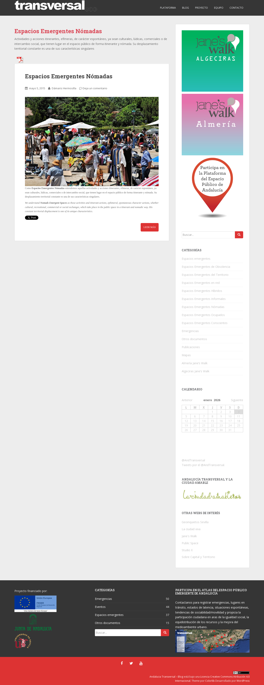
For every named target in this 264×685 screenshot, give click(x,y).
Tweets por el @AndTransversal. (203, 465)
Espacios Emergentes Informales (204, 299)
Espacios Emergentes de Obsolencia (206, 267)
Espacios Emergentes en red (201, 283)
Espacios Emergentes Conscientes (204, 323)
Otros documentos (194, 339)
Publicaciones (191, 347)
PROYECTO (201, 7)
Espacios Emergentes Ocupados (203, 315)
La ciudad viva (191, 529)
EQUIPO (218, 7)
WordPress (243, 681)
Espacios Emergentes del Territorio (205, 275)
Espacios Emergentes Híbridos (202, 291)
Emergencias (190, 331)
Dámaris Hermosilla (64, 88)
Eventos (100, 607)
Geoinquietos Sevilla (195, 522)
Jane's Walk (189, 536)
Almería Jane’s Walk (194, 363)
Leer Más (150, 227)
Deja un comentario (95, 88)
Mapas (186, 355)
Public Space (190, 543)
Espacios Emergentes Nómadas (68, 76)
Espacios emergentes (196, 259)
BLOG (185, 7)
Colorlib (210, 681)
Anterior (187, 400)
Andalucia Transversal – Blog (166, 676)
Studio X (187, 550)
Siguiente (237, 400)
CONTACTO (236, 7)
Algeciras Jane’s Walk (195, 371)
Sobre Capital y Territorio (198, 557)
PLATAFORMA (168, 7)
